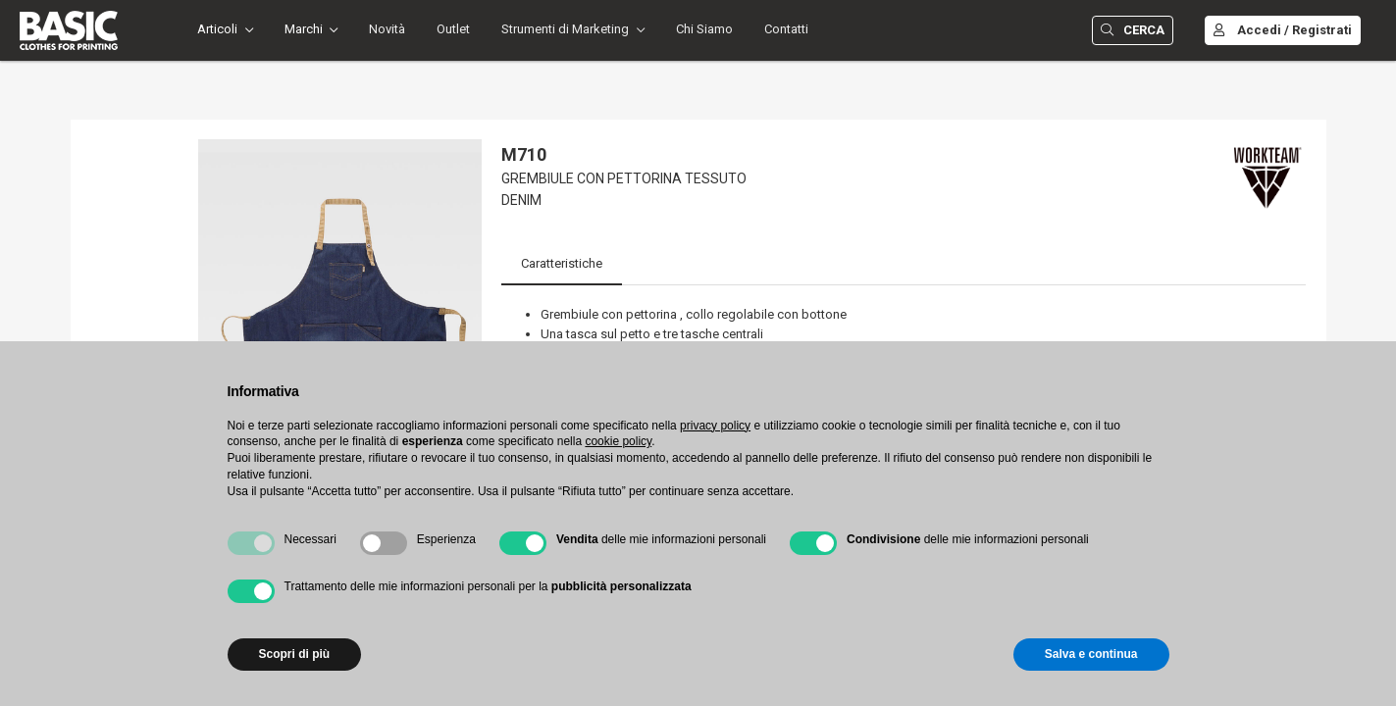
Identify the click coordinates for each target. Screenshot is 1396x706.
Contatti (786, 29)
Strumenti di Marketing (565, 29)
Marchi (303, 29)
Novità (387, 29)
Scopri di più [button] (295, 654)
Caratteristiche (561, 263)
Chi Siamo (704, 29)
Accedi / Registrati (1283, 30)
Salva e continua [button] (1091, 654)
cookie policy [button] (618, 441)
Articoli (217, 29)
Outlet (453, 29)
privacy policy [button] (715, 425)
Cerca (1132, 30)
